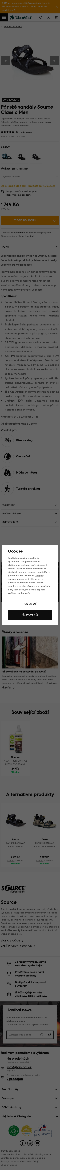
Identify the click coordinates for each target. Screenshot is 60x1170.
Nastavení (30, 604)
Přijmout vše (30, 614)
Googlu (39, 575)
